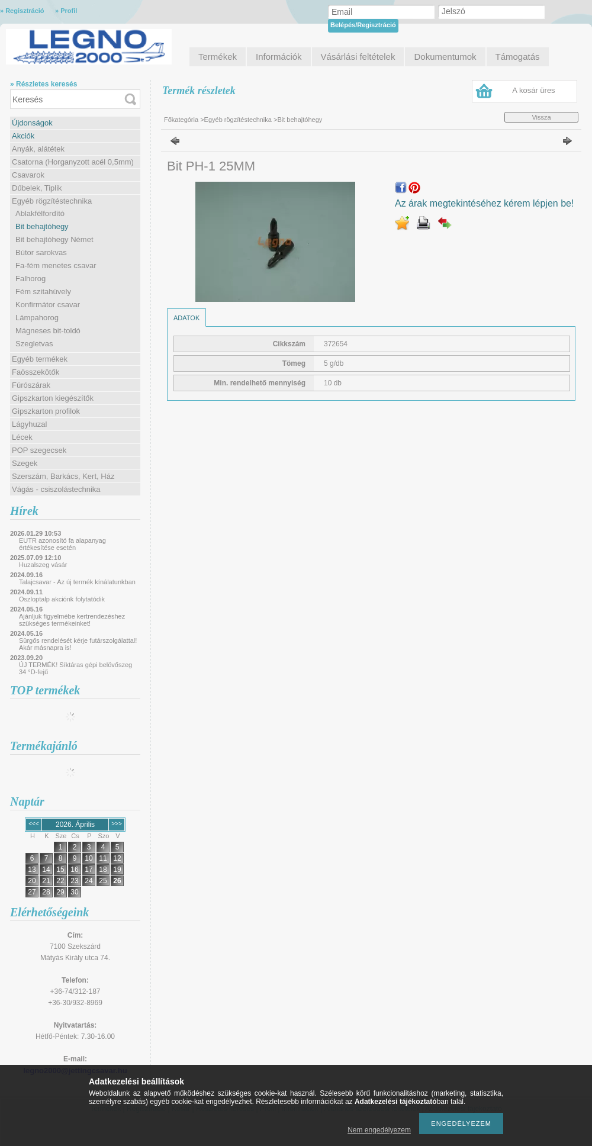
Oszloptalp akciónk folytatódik (62, 599)
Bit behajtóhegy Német (54, 239)
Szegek (24, 463)
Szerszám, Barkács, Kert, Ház (63, 476)
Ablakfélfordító (40, 213)
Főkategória (181, 119)
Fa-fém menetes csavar (55, 265)
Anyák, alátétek (38, 148)
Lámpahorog (37, 317)
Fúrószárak (31, 385)
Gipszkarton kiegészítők (53, 398)
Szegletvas (34, 343)
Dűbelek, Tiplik (37, 188)
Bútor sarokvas (41, 252)
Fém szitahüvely (43, 291)
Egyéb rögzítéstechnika (52, 201)
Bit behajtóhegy (42, 226)
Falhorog (30, 278)
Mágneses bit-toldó (48, 330)
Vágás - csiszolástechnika (56, 489)
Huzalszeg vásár (43, 564)
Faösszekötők (35, 372)
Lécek (22, 437)
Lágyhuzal (29, 424)
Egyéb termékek (39, 359)
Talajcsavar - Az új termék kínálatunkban (77, 581)
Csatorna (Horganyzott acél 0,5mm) (73, 161)
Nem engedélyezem (379, 1130)
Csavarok (28, 174)
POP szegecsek (39, 450)
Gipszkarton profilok (46, 411)
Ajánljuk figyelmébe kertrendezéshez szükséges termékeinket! (72, 620)
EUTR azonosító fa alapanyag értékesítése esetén (62, 544)
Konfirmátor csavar (47, 304)
